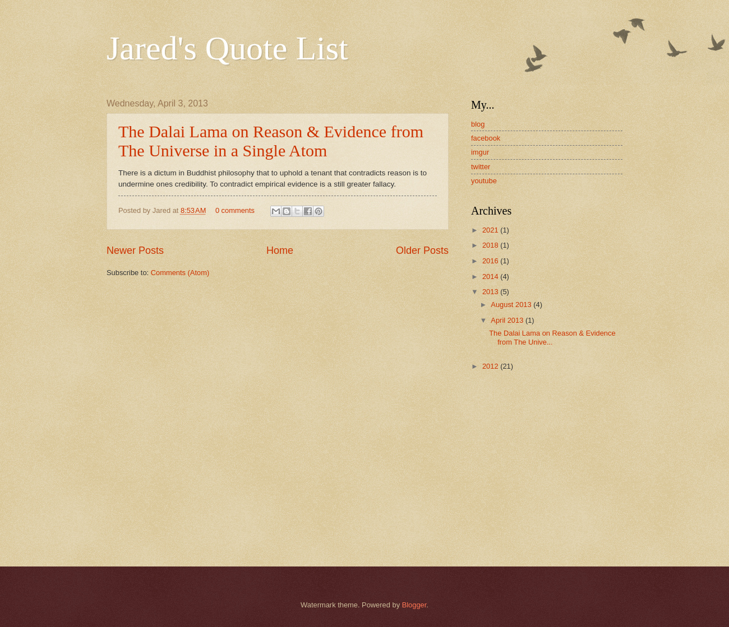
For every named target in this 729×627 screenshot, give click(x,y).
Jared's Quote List (227, 48)
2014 (491, 276)
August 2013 (512, 304)
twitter (480, 166)
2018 (491, 245)
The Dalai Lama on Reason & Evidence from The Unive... (552, 337)
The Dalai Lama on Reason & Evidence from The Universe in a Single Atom (270, 141)
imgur (480, 152)
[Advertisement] (541, 460)
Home (279, 250)
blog (478, 124)
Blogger (414, 605)
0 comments (235, 210)
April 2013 (508, 320)
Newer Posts (135, 250)
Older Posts (422, 250)
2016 (491, 261)
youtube (484, 181)
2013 (491, 291)
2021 (491, 230)
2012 (491, 366)
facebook (485, 138)
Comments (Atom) (180, 272)
